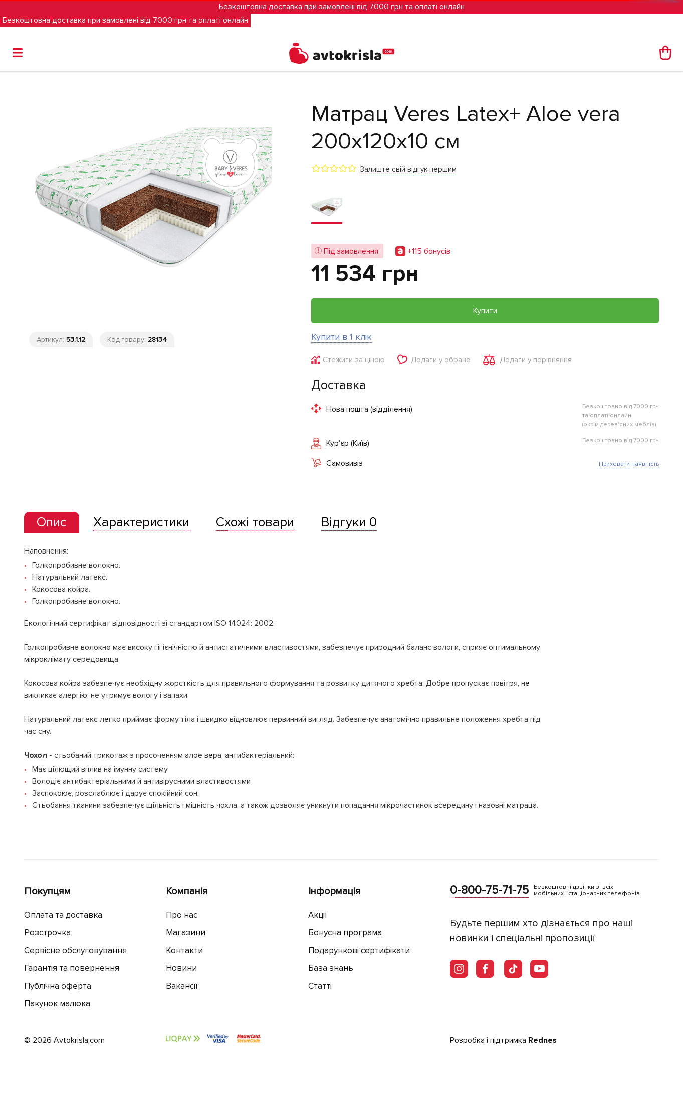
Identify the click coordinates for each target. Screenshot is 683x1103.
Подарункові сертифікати (359, 950)
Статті (320, 986)
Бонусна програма (345, 932)
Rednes (542, 1040)
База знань (330, 968)
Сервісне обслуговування (75, 950)
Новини (181, 968)
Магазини (185, 932)
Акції (317, 915)
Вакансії (182, 986)
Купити (485, 311)
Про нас (181, 915)
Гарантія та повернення (71, 968)
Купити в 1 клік (341, 336)
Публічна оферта (57, 986)
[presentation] (51, 522)
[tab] (51, 522)
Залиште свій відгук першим (408, 169)
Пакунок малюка (57, 1003)
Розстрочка (47, 932)
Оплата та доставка (63, 915)
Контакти (184, 950)
